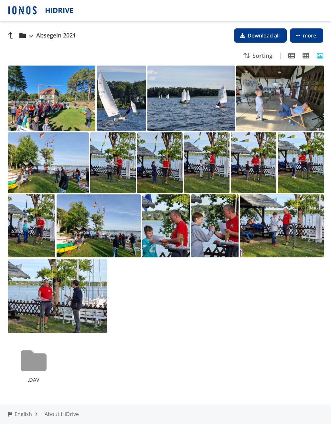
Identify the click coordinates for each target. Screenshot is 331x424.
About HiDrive (62, 414)
